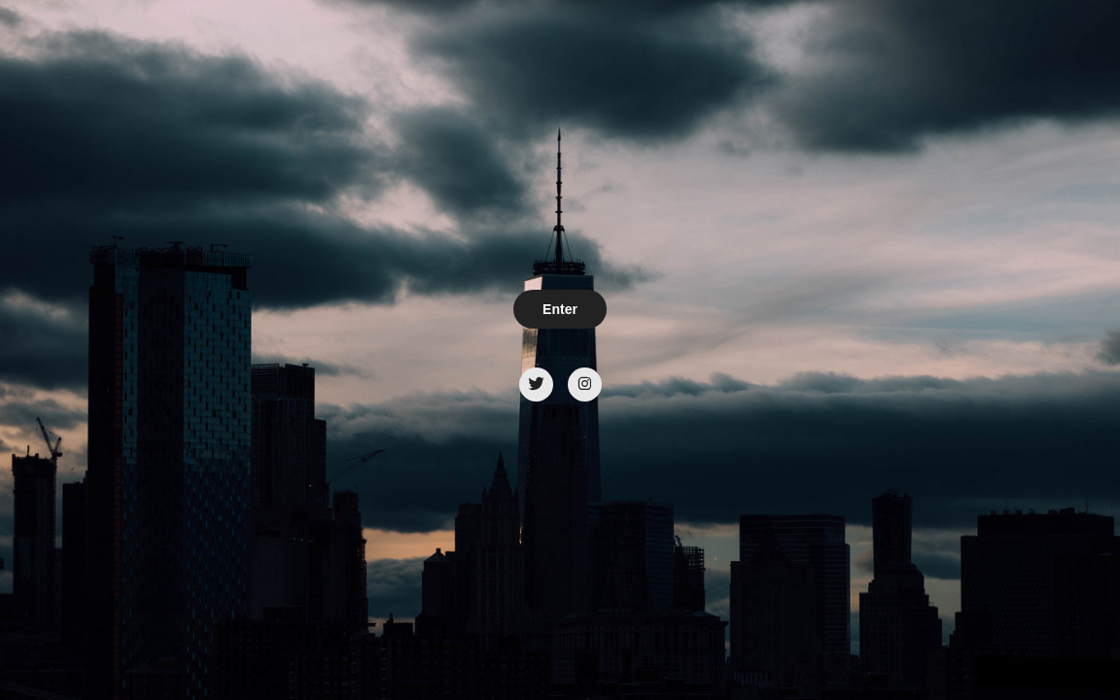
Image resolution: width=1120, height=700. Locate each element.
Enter (560, 309)
